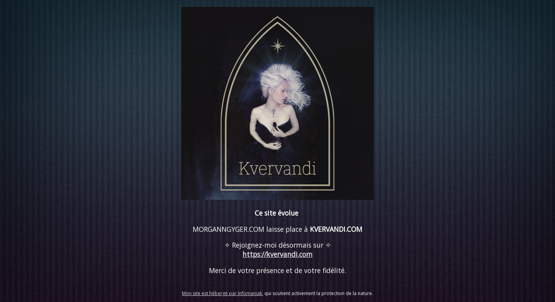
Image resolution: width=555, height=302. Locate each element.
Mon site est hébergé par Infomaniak (222, 293)
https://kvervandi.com (277, 254)
